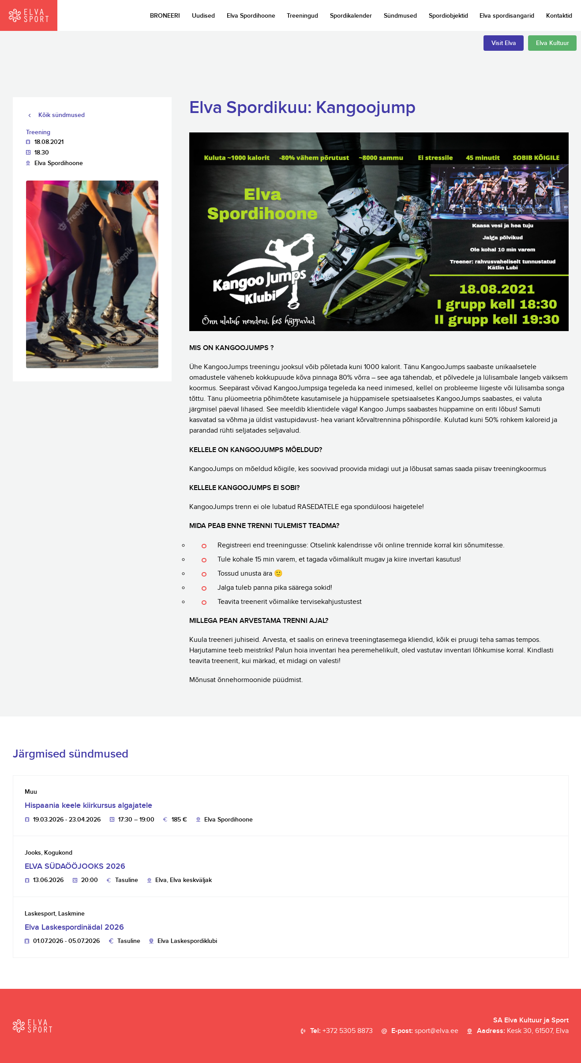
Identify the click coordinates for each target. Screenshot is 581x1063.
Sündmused (400, 15)
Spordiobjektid (448, 15)
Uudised (203, 15)
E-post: (424, 1031)
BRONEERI (165, 15)
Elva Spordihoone (251, 15)
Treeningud (302, 15)
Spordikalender (351, 15)
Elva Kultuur (552, 43)
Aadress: (523, 1031)
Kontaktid (559, 15)
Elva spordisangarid (507, 15)
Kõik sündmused (61, 115)
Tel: (341, 1031)
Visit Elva (503, 43)
